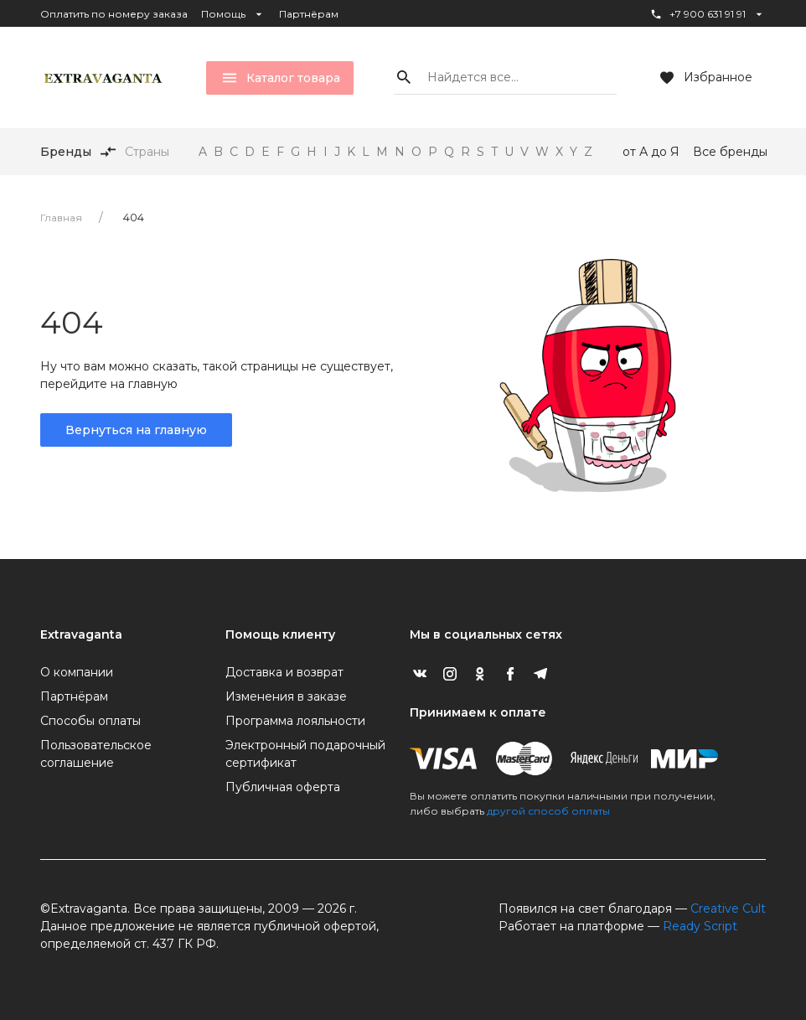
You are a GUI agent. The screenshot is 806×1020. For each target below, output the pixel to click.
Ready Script (700, 926)
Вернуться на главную (136, 430)
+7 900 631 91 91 (707, 14)
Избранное (704, 78)
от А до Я (651, 151)
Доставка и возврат (284, 672)
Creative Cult (728, 908)
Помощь (233, 14)
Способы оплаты (90, 720)
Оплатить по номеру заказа (114, 14)
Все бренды (730, 151)
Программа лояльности (295, 720)
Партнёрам (308, 14)
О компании (76, 672)
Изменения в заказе (286, 696)
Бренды (65, 151)
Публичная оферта (282, 787)
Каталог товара (280, 78)
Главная (61, 217)
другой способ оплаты (548, 811)
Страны (147, 151)
